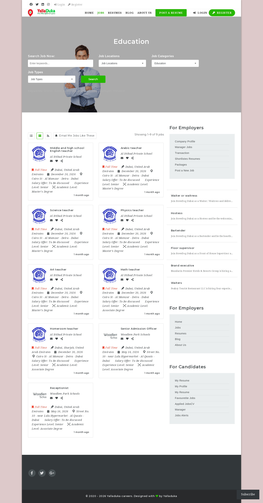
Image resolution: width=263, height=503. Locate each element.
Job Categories (163, 56)
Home (89, 12)
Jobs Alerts (181, 415)
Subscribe (248, 494)
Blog (129, 12)
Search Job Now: (41, 56)
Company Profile (185, 141)
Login (59, 4)
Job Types (35, 72)
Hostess (177, 213)
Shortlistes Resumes (187, 158)
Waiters (176, 283)
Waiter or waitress (184, 195)
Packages (181, 164)
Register (75, 4)
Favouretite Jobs (185, 398)
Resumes (115, 12)
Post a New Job (184, 170)
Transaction (182, 152)
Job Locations (109, 56)
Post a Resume (171, 12)
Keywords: (35, 91)
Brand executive (182, 265)
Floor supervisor (183, 248)
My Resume (182, 380)
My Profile (181, 386)
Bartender (178, 230)
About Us (144, 12)
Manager (180, 409)
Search (93, 79)
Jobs (101, 12)
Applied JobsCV (185, 403)
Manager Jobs (183, 147)
